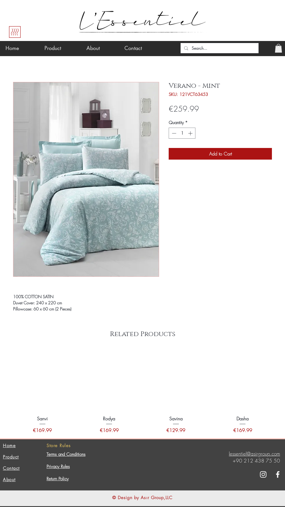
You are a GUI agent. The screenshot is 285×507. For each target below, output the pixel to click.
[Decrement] (173, 133)
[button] (278, 48)
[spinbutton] (182, 133)
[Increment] (191, 133)
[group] (142, 391)
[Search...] (219, 48)
